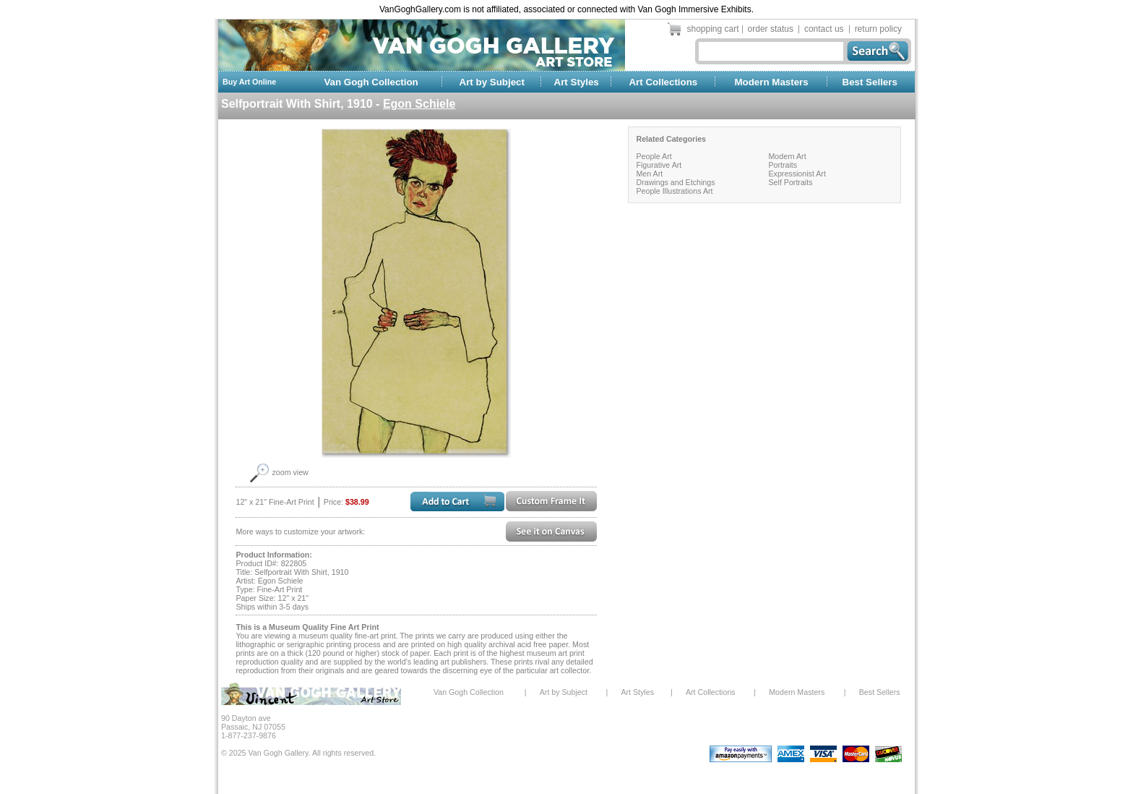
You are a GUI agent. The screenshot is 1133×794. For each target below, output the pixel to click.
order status (770, 29)
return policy (878, 29)
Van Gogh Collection (371, 82)
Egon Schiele (419, 104)
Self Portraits (790, 182)
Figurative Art (658, 165)
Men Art (649, 173)
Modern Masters (771, 82)
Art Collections (663, 82)
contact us (824, 29)
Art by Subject (492, 82)
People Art (653, 156)
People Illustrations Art (674, 191)
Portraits (782, 165)
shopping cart (713, 29)
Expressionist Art (796, 173)
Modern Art (787, 156)
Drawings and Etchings (675, 182)
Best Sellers (870, 82)
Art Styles (576, 82)
